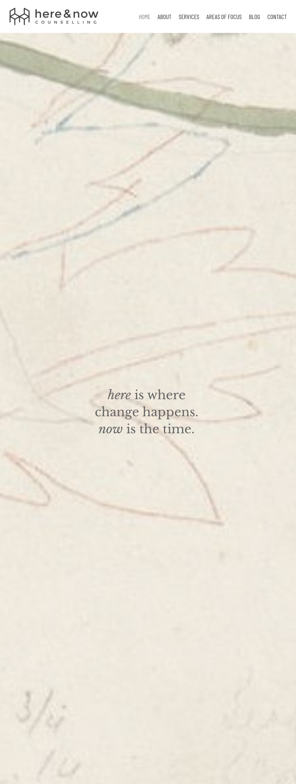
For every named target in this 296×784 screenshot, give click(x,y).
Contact (277, 17)
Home (144, 17)
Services (189, 17)
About (164, 17)
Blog (254, 17)
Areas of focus (224, 17)
